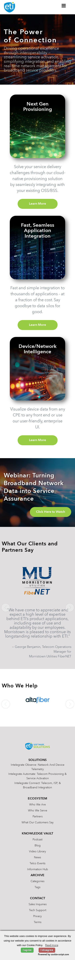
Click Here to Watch (50, 512)
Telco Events (37, 863)
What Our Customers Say (38, 822)
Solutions (37, 760)
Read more (51, 945)
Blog (38, 845)
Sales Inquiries (38, 904)
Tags (37, 887)
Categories (37, 881)
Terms (37, 922)
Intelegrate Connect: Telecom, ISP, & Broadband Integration (37, 785)
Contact (37, 898)
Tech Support (37, 910)
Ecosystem (37, 798)
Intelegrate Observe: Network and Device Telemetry (37, 767)
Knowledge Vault (37, 833)
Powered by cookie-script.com (53, 955)
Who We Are (37, 804)
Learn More (37, 203)
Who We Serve (37, 810)
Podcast (37, 839)
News (37, 857)
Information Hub (37, 869)
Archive (37, 875)
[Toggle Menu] (64, 5)
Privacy (37, 916)
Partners (38, 816)
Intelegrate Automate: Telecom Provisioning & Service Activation (37, 776)
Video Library (37, 851)
